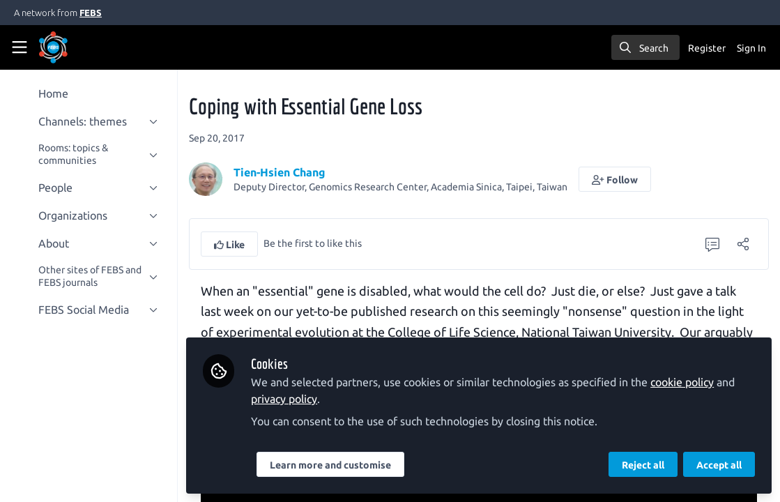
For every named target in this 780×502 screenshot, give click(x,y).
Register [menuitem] (707, 48)
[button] (615, 179)
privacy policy (285, 399)
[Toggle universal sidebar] (19, 47)
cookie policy (682, 382)
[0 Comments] (712, 244)
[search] (645, 47)
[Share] (743, 244)
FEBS (90, 12)
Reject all (643, 465)
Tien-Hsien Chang (280, 172)
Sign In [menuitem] (751, 48)
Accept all (719, 465)
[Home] (72, 47)
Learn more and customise (331, 465)
